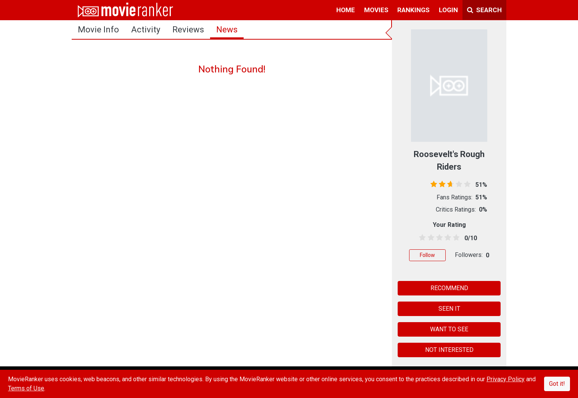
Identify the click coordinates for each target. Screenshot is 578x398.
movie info (98, 29)
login (448, 10)
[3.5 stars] (447, 238)
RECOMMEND (449, 288)
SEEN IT (449, 308)
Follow (427, 255)
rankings (413, 10)
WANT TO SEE (449, 329)
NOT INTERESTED (449, 349)
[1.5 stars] (429, 238)
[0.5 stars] (421, 238)
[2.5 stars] (438, 238)
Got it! (557, 383)
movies (376, 10)
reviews (188, 29)
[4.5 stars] (455, 238)
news (227, 29)
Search (484, 10)
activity (145, 29)
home (345, 10)
